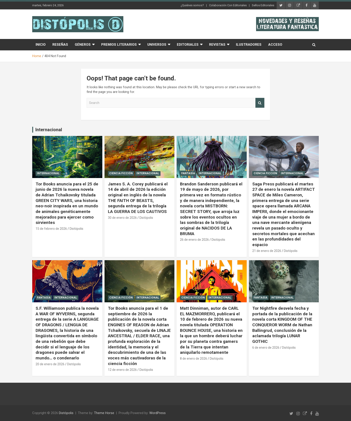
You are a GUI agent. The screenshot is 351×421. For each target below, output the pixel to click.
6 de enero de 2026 (265, 347)
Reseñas (60, 45)
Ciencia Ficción (121, 173)
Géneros (83, 45)
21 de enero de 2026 (266, 251)
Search (259, 103)
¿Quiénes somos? (192, 5)
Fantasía (188, 173)
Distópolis (76, 228)
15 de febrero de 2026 (51, 228)
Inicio (41, 45)
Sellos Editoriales (263, 5)
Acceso (275, 45)
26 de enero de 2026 (194, 239)
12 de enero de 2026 (122, 370)
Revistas (217, 45)
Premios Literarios (119, 45)
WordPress (157, 413)
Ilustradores (248, 45)
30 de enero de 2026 (122, 217)
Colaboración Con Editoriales (228, 5)
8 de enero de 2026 (193, 358)
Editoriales (188, 45)
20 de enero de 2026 (50, 364)
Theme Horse (104, 413)
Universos (156, 45)
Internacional (48, 129)
